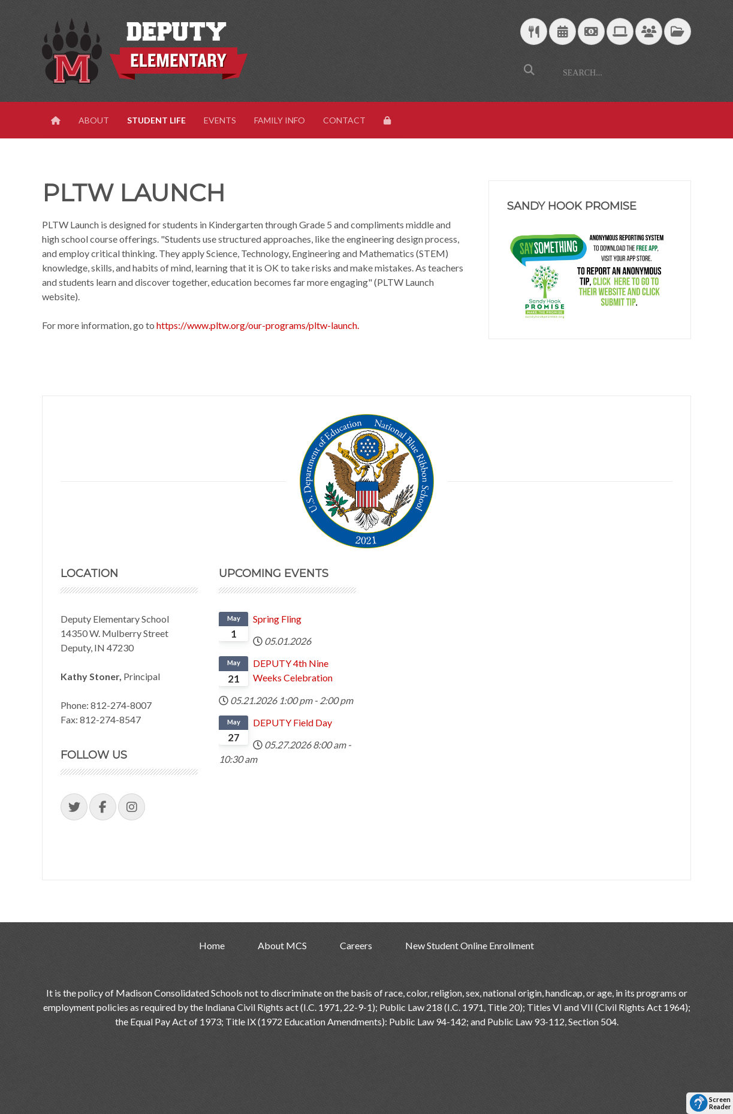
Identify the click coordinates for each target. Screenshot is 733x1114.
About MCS (282, 945)
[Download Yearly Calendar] (562, 32)
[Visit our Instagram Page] (131, 806)
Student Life (156, 120)
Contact (344, 120)
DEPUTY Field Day (292, 722)
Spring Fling (277, 618)
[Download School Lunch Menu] (533, 32)
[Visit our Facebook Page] (102, 806)
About (94, 120)
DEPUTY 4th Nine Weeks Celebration (293, 670)
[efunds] (591, 32)
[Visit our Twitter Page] (74, 806)
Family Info (279, 120)
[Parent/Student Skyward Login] (648, 32)
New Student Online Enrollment (469, 945)
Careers (356, 945)
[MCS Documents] (677, 32)
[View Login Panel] (388, 120)
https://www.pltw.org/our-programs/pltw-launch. (257, 325)
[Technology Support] (620, 32)
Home (212, 945)
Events (220, 120)
